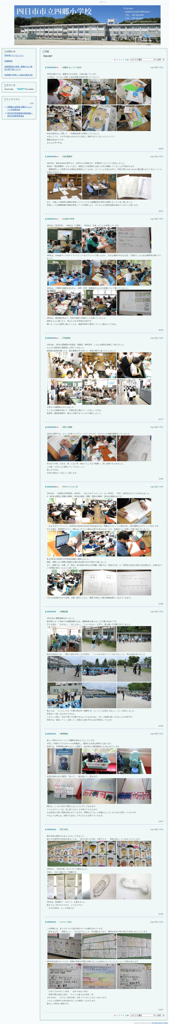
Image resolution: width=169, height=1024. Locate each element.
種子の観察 (67, 427)
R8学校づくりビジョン (14, 55)
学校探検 (66, 338)
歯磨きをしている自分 (72, 67)
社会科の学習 (68, 219)
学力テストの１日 (70, 487)
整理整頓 (64, 734)
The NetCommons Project (160, 1023)
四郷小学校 (158, 67)
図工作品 (64, 829)
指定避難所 (67, 156)
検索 (32, 103)
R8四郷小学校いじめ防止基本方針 (18, 75)
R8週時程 (8, 61)
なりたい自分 (66, 922)
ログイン (103, 2)
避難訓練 (64, 612)
